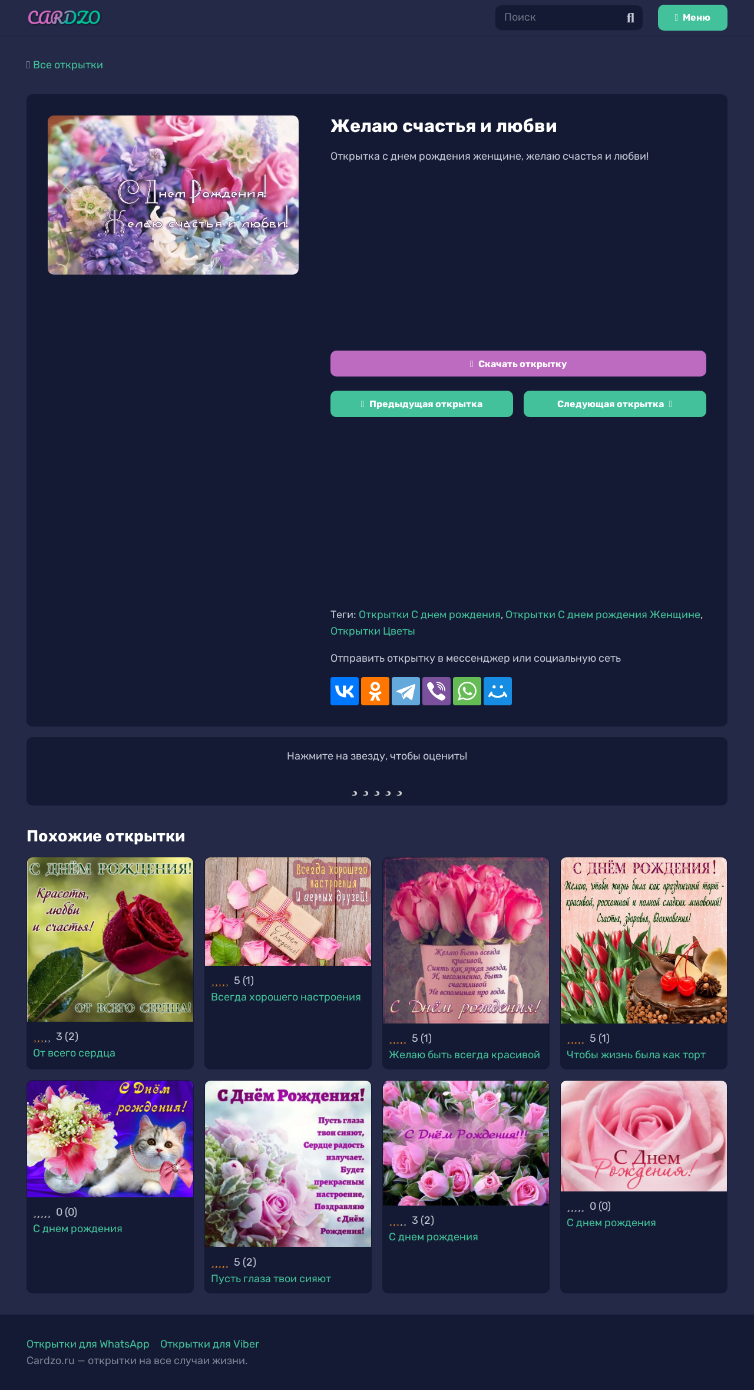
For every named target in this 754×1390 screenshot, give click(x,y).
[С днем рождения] (110, 1139)
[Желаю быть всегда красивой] (466, 940)
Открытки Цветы (372, 631)
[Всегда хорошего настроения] (288, 911)
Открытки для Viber (209, 1344)
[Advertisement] (518, 257)
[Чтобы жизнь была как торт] (644, 940)
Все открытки (68, 64)
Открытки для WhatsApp (88, 1344)
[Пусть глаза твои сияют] (288, 1164)
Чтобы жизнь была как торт (636, 1054)
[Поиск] (569, 17)
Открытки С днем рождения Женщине (602, 614)
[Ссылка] (64, 18)
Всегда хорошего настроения (286, 997)
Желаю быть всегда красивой (464, 1054)
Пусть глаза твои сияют (271, 1278)
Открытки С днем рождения (430, 614)
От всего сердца (74, 1052)
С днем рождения (78, 1228)
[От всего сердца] (110, 939)
